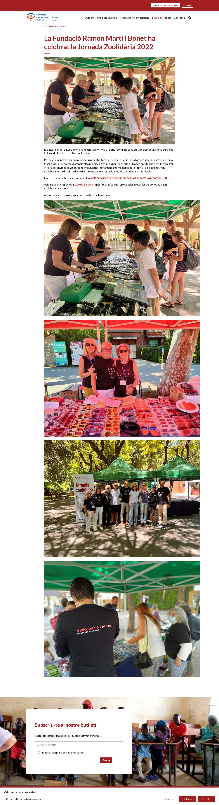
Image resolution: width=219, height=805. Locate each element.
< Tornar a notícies (55, 26)
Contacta (179, 17)
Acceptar (206, 799)
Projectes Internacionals (134, 17)
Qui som (89, 17)
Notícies (157, 17)
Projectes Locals (107, 17)
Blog (168, 17)
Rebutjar (188, 799)
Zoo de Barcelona (85, 184)
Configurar (168, 799)
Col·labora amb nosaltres (165, 5)
